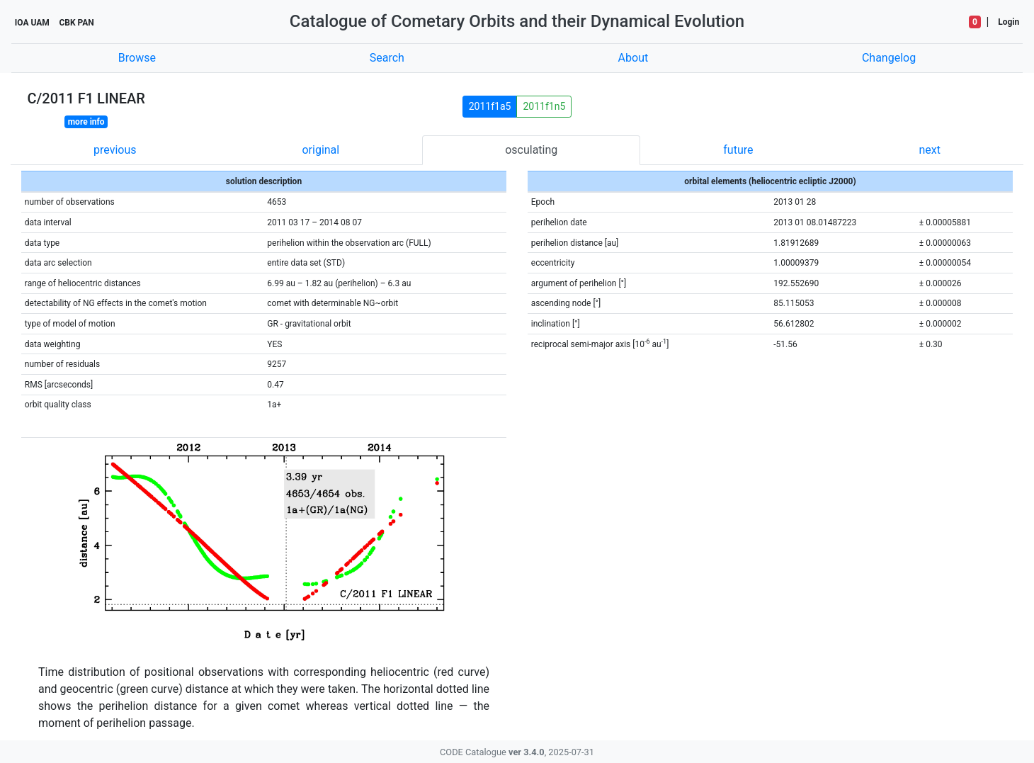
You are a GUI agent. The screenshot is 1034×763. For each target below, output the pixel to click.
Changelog (889, 57)
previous (114, 150)
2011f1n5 (544, 106)
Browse (137, 57)
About (633, 57)
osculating (531, 150)
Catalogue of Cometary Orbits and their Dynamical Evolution (517, 21)
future (738, 150)
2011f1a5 (490, 106)
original (320, 150)
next (930, 150)
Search (387, 57)
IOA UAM (32, 23)
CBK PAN (76, 23)
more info (86, 122)
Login (1008, 22)
